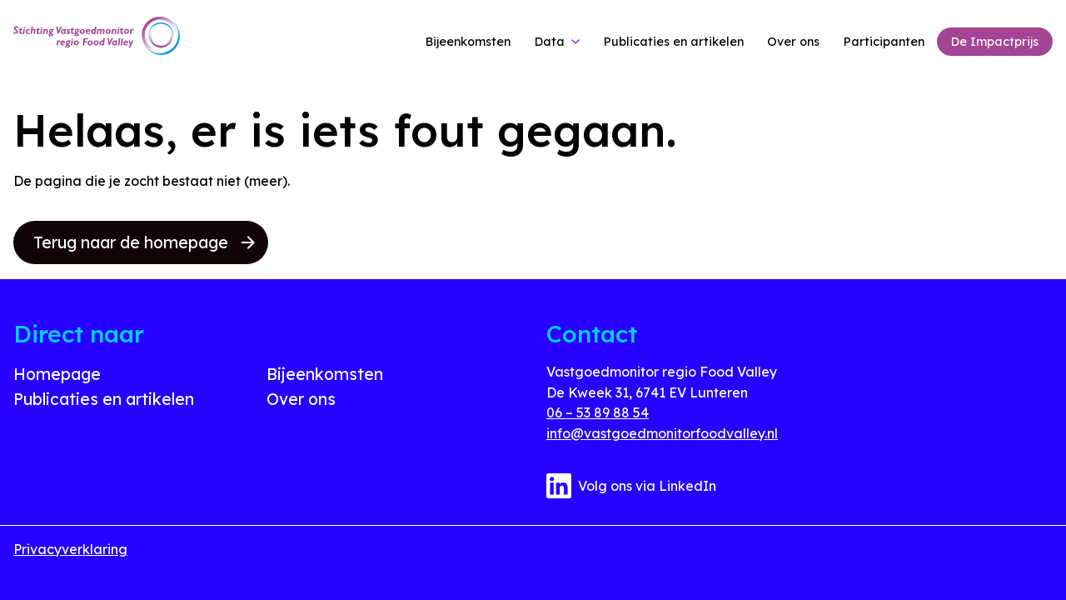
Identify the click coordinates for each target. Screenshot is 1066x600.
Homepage (57, 374)
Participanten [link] (884, 41)
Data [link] (550, 41)
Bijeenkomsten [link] (468, 41)
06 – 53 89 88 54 (597, 412)
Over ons (301, 399)
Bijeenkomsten (324, 374)
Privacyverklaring (70, 549)
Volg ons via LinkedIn (631, 485)
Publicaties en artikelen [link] (674, 41)
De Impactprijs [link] (995, 41)
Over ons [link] (793, 41)
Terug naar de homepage (144, 242)
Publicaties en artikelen (103, 399)
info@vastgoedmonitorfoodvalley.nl (662, 433)
